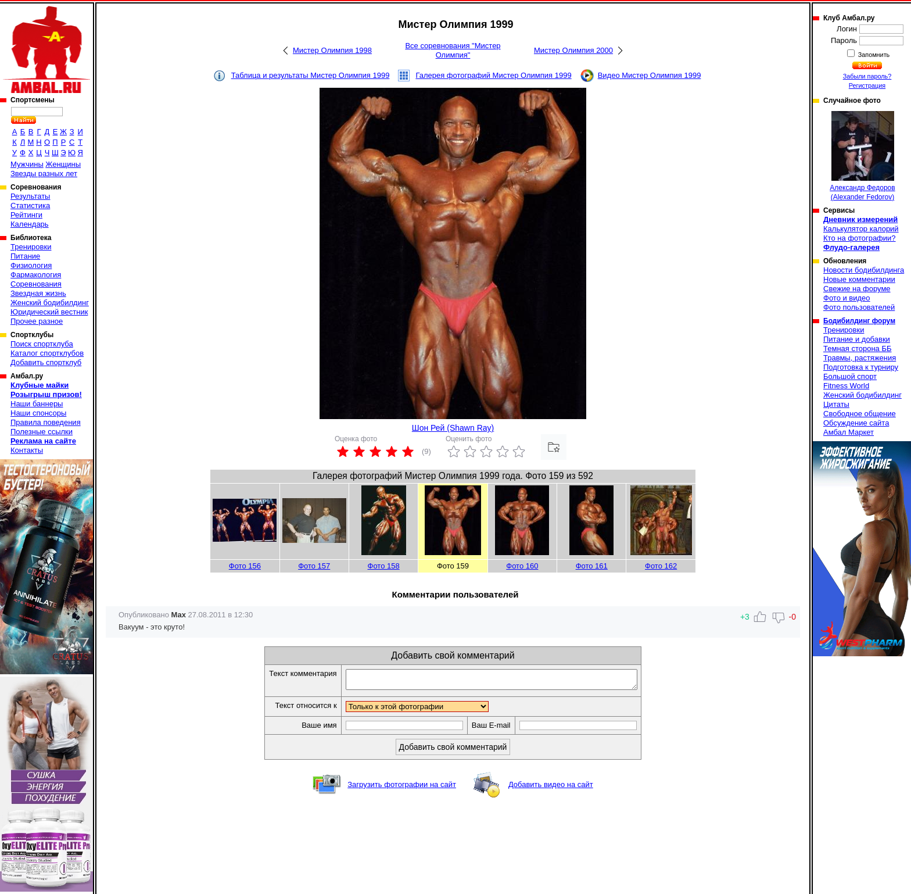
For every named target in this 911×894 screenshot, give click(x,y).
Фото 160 (522, 566)
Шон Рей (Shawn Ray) (453, 427)
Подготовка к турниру (860, 367)
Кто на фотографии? (859, 238)
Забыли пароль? (867, 76)
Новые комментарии (859, 279)
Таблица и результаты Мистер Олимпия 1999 (310, 75)
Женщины (63, 164)
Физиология (31, 265)
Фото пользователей (859, 307)
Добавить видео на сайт (550, 788)
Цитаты (836, 404)
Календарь (29, 224)
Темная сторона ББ (857, 348)
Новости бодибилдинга (863, 270)
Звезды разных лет (43, 173)
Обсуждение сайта (856, 423)
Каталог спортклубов (47, 353)
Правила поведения (45, 422)
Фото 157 (314, 566)
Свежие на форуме (857, 288)
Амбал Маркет (848, 432)
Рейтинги (26, 214)
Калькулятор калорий (861, 228)
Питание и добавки (856, 339)
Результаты (30, 196)
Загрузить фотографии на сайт (401, 788)
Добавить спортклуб (45, 362)
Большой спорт (850, 376)
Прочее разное (36, 321)
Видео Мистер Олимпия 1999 (649, 75)
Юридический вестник (49, 311)
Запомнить (873, 54)
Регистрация (867, 85)
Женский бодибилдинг (49, 302)
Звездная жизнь (38, 293)
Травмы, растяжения (859, 357)
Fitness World (846, 385)
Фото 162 (661, 566)
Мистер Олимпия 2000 (573, 50)
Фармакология (35, 274)
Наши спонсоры (38, 413)
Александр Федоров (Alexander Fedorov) (862, 156)
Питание (25, 256)
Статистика (30, 205)
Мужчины (27, 164)
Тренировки (30, 246)
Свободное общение (859, 413)
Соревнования (36, 284)
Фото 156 (245, 566)
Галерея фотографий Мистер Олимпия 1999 (493, 75)
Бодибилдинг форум (859, 321)
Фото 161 (592, 566)
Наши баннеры (36, 403)
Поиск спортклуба (41, 343)
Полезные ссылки (41, 431)
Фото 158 (384, 566)
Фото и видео (846, 298)
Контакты (26, 450)
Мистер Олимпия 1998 (332, 50)
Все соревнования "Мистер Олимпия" (452, 50)
